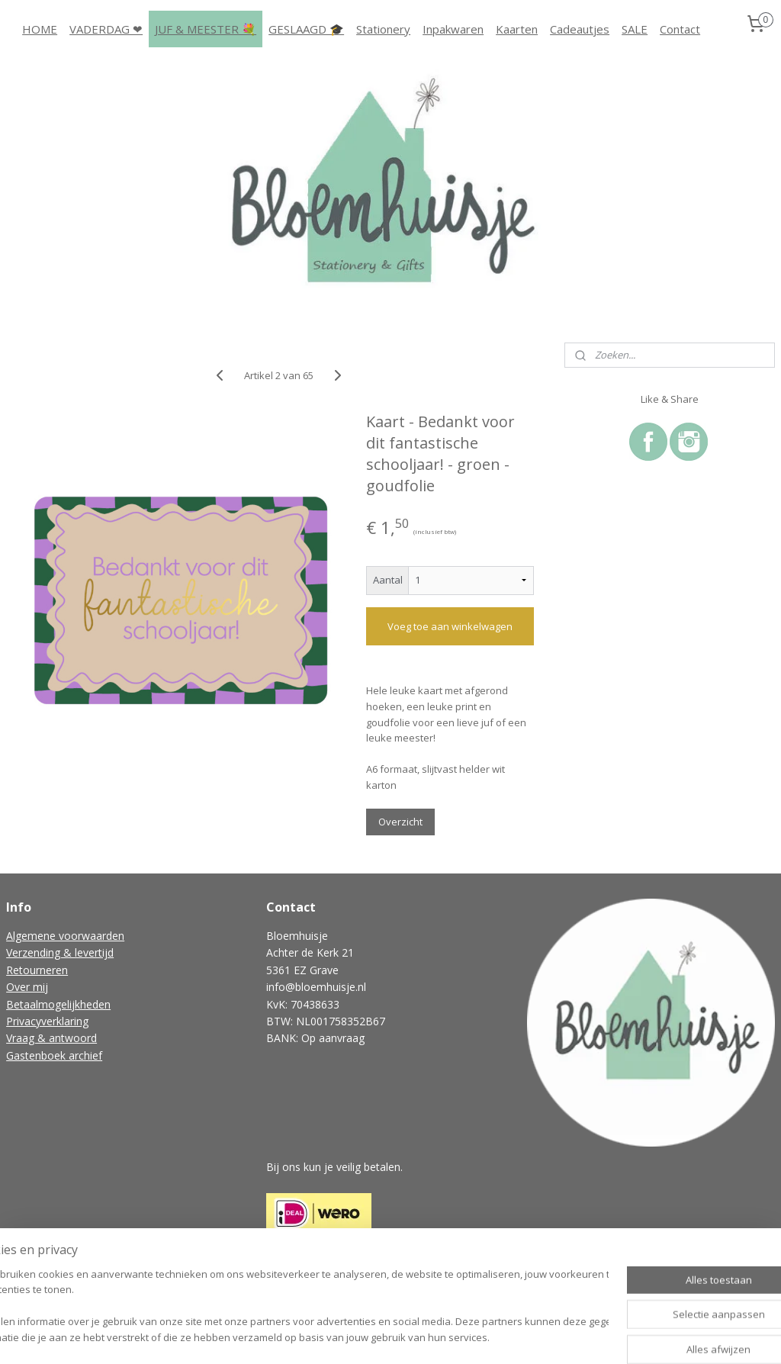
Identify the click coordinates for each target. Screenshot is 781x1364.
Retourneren (37, 970)
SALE (635, 29)
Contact (680, 29)
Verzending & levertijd (60, 952)
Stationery (383, 29)
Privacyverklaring (47, 1021)
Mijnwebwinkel (553, 1336)
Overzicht (400, 821)
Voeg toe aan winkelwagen (450, 626)
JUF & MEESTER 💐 (205, 29)
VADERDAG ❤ (106, 29)
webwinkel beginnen (420, 1336)
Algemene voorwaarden (65, 935)
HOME (39, 29)
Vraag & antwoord (51, 1038)
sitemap (329, 1336)
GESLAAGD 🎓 (306, 29)
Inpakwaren (453, 29)
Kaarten (517, 29)
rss (362, 1336)
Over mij (27, 987)
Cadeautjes (579, 29)
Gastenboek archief (54, 1055)
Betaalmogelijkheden (58, 1004)
